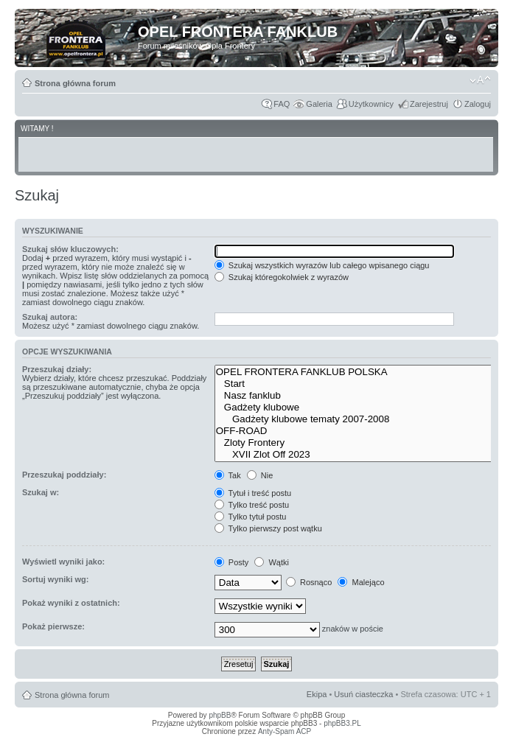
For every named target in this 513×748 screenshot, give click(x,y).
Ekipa (317, 694)
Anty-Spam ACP (284, 731)
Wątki (271, 562)
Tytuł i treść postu (252, 493)
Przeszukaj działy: (56, 369)
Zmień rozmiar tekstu (480, 80)
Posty (231, 562)
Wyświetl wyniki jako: (63, 561)
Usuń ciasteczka (363, 694)
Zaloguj (477, 103)
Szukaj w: (40, 492)
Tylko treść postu (251, 504)
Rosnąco (309, 582)
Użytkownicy (371, 103)
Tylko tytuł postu (250, 516)
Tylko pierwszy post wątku (268, 528)
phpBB (220, 715)
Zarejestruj (429, 103)
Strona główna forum (75, 83)
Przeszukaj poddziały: (64, 474)
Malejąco (361, 582)
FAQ (281, 103)
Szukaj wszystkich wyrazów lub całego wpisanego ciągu (322, 265)
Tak (227, 475)
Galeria (319, 103)
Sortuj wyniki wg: (55, 579)
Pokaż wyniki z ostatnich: (71, 602)
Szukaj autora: (49, 316)
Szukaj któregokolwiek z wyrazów (281, 277)
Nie (260, 475)
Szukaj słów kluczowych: (70, 249)
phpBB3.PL (342, 723)
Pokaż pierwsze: (53, 626)
